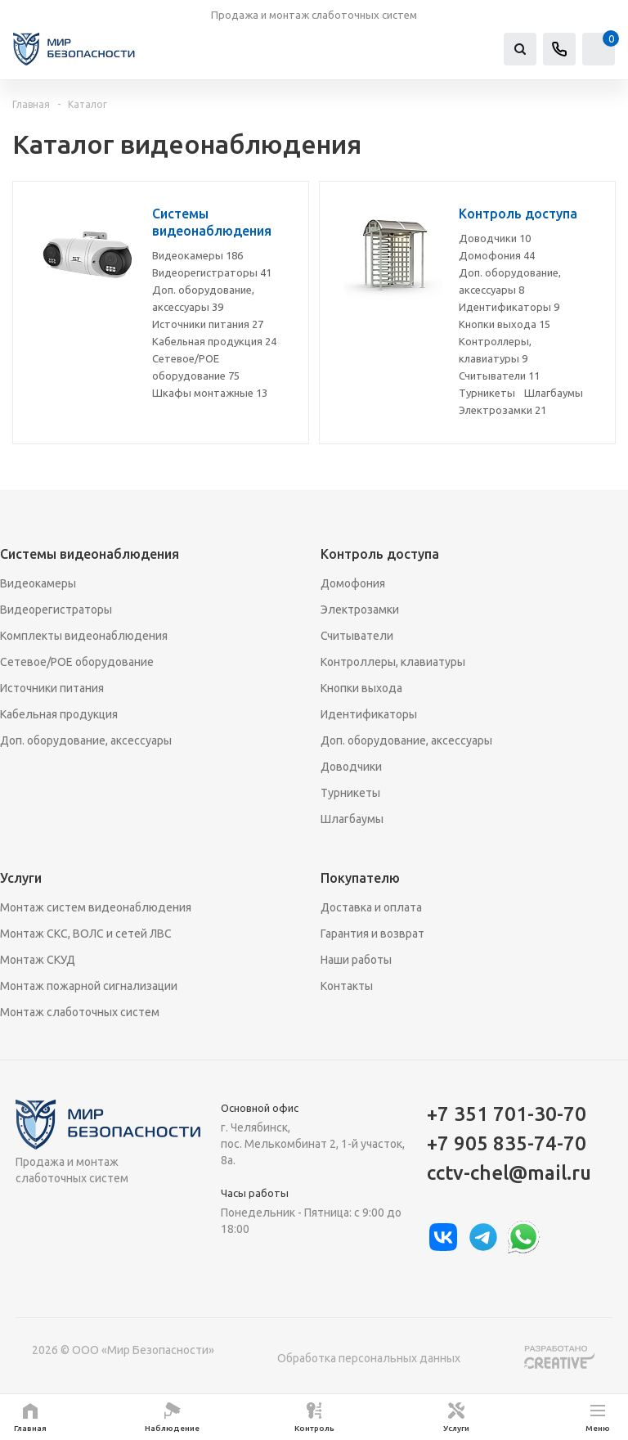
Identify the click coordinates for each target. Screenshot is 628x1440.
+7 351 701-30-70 (506, 1114)
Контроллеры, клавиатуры (393, 661)
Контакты (347, 985)
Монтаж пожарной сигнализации (88, 985)
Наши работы (356, 959)
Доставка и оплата (371, 907)
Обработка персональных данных (368, 1358)
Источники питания (207, 324)
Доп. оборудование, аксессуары (86, 740)
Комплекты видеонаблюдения (84, 635)
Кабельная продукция (214, 341)
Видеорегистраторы (211, 272)
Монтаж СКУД (37, 959)
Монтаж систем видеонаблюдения (95, 907)
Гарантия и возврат (372, 933)
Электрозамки (502, 410)
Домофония (497, 255)
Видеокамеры (197, 255)
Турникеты (487, 392)
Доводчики (495, 238)
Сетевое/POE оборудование (77, 661)
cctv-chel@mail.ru (509, 1173)
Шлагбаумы (553, 392)
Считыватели (499, 375)
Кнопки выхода (504, 324)
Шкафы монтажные (209, 392)
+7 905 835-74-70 (506, 1143)
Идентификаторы (509, 307)
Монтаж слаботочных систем (79, 1012)
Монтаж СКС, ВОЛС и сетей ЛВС (86, 933)
